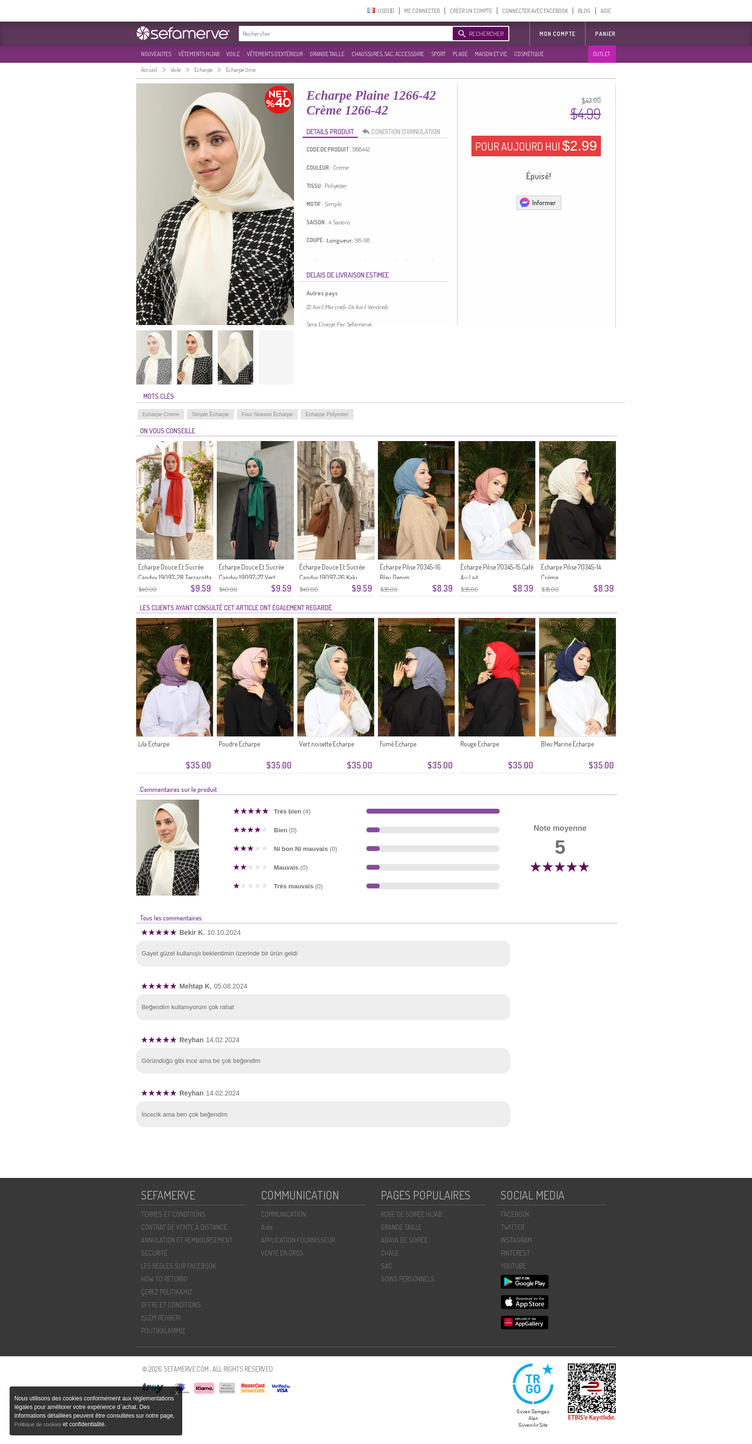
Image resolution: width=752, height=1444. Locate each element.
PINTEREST (515, 1253)
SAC (386, 1266)
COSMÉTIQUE (529, 54)
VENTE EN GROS (282, 1253)
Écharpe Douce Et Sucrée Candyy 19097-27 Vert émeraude (251, 577)
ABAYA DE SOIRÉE (404, 1240)
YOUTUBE (513, 1266)
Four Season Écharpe (267, 414)
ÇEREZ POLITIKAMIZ (166, 1292)
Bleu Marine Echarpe (567, 744)
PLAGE (460, 54)
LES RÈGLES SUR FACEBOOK (178, 1266)
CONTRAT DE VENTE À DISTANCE (184, 1227)
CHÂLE (390, 1253)
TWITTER (512, 1227)
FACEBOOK (515, 1214)
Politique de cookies (38, 1424)
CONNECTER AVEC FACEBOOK (535, 10)
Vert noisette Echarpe (326, 744)
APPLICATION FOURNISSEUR (298, 1240)
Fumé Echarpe (398, 744)
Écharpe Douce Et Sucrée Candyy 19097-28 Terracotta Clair (175, 577)
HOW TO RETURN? (164, 1279)
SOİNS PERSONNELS (408, 1279)
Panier (605, 33)
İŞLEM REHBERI (160, 1318)
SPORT (438, 54)
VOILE (233, 54)
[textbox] (343, 33)
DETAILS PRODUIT (330, 132)
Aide (266, 1227)
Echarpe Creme (160, 414)
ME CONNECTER (422, 10)
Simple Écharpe (210, 414)
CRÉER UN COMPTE (471, 10)
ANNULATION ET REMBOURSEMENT (187, 1240)
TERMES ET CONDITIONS (173, 1214)
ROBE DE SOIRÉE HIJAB (411, 1214)
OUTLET (601, 54)
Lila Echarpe (153, 744)
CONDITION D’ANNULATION (403, 132)
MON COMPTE (558, 33)
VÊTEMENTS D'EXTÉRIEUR (275, 54)
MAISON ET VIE (491, 54)
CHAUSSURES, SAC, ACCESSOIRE (388, 54)
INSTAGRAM (516, 1240)
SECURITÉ (154, 1253)
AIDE (605, 10)
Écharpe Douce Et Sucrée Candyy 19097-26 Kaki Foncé (331, 577)
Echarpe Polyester (327, 414)
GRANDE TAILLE (327, 54)
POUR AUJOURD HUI (536, 145)
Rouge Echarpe (479, 744)
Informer (537, 202)
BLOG (584, 10)
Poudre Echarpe (239, 744)
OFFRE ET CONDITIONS (171, 1305)
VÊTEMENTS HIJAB (198, 54)
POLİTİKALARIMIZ (163, 1331)
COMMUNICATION (283, 1214)
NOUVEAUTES (156, 54)
